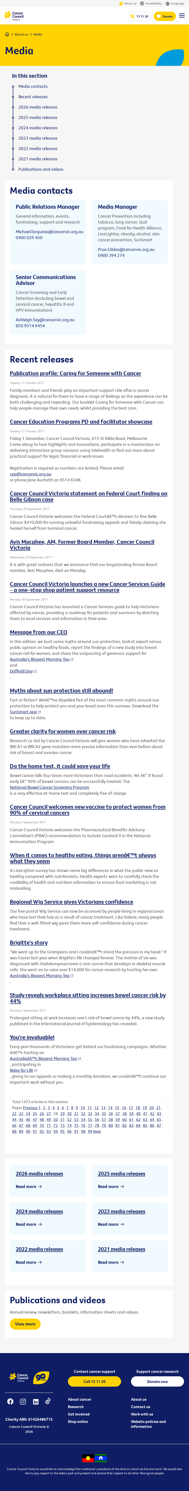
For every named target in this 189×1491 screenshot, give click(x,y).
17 (131, 1107)
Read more (26, 1186)
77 (90, 1125)
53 (76, 1119)
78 (97, 1125)
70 (42, 1125)
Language (174, 3)
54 (83, 1119)
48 (42, 1119)
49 (49, 1119)
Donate (168, 16)
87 (159, 1125)
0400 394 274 (111, 255)
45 (21, 1119)
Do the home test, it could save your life (60, 766)
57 (104, 1119)
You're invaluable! (32, 1037)
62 (138, 1119)
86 (152, 1125)
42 (152, 1113)
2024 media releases (39, 1211)
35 (104, 1113)
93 (49, 1131)
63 (145, 1119)
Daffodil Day (21, 671)
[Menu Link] (181, 18)
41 (145, 1113)
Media (37, 34)
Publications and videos (40, 169)
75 (76, 1125)
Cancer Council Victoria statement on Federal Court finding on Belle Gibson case (88, 496)
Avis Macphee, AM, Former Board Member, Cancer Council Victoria (82, 544)
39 (131, 1113)
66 (14, 1125)
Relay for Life (21, 1070)
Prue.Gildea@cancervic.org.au (126, 249)
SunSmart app (23, 712)
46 (28, 1119)
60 (124, 1119)
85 (145, 1125)
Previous (30, 1107)
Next (97, 1131)
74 (69, 1125)
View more (25, 1324)
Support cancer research (157, 1371)
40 (138, 1113)
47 (35, 1119)
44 (14, 1119)
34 (97, 1113)
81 (117, 1125)
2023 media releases (121, 1211)
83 (131, 1125)
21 (158, 1107)
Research (76, 1406)
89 (21, 1131)
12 (96, 1107)
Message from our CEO (38, 632)
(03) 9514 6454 (30, 325)
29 (62, 1113)
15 (117, 1107)
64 (152, 1119)
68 (28, 1125)
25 (35, 1113)
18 (138, 1107)
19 (144, 1107)
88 (14, 1131)
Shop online (78, 1421)
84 (138, 1125)
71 (49, 1125)
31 (76, 1113)
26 (42, 1113)
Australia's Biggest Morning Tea (39, 659)
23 (21, 1113)
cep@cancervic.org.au (30, 474)
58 (111, 1119)
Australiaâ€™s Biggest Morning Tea (43, 1058)
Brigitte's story (29, 942)
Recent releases (33, 96)
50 (55, 1119)
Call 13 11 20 (94, 1381)
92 (42, 1131)
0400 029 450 (29, 237)
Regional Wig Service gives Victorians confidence (71, 901)
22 (14, 1113)
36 (111, 1113)
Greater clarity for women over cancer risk (63, 731)
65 (159, 1119)
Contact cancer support (94, 1371)
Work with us (142, 1414)
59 (117, 1119)
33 (90, 1113)
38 (124, 1113)
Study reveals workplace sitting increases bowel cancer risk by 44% (88, 997)
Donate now (157, 1381)
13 (103, 1107)
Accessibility (151, 3)
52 (69, 1119)
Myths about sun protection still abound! (61, 690)
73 (62, 1125)
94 (55, 1131)
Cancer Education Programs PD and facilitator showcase (81, 421)
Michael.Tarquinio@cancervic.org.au (49, 231)
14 (110, 1107)
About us (127, 3)
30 (69, 1113)
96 (69, 1131)
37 (117, 1113)
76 (83, 1125)
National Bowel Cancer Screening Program (49, 787)
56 (97, 1119)
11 (89, 1107)
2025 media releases (121, 1173)
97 (76, 1131)
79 (104, 1125)
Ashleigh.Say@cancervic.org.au (45, 319)
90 (28, 1131)
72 (55, 1125)
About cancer (79, 1399)
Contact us (140, 1406)
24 (28, 1113)
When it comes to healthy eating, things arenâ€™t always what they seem (83, 858)
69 (35, 1125)
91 (35, 1131)
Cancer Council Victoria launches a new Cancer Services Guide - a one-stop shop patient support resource (87, 586)
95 (62, 1131)
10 (82, 1107)
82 (124, 1125)
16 (124, 1107)
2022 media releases (39, 1249)
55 (90, 1119)
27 (49, 1113)
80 (111, 1125)
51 (62, 1119)
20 (151, 1107)
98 (83, 1131)
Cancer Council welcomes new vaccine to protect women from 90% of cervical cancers (88, 809)
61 (131, 1119)
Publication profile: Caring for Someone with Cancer (75, 373)
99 (90, 1131)
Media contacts (33, 86)
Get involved (79, 1414)
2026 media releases (39, 1173)
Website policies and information (148, 1424)
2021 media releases (121, 1249)
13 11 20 (142, 16)
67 (21, 1125)
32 (83, 1113)
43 (159, 1113)
